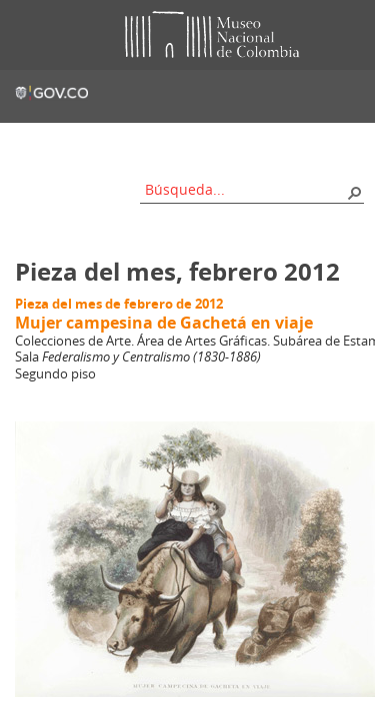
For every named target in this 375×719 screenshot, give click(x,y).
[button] (354, 192)
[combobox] (245, 189)
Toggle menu (29, 35)
